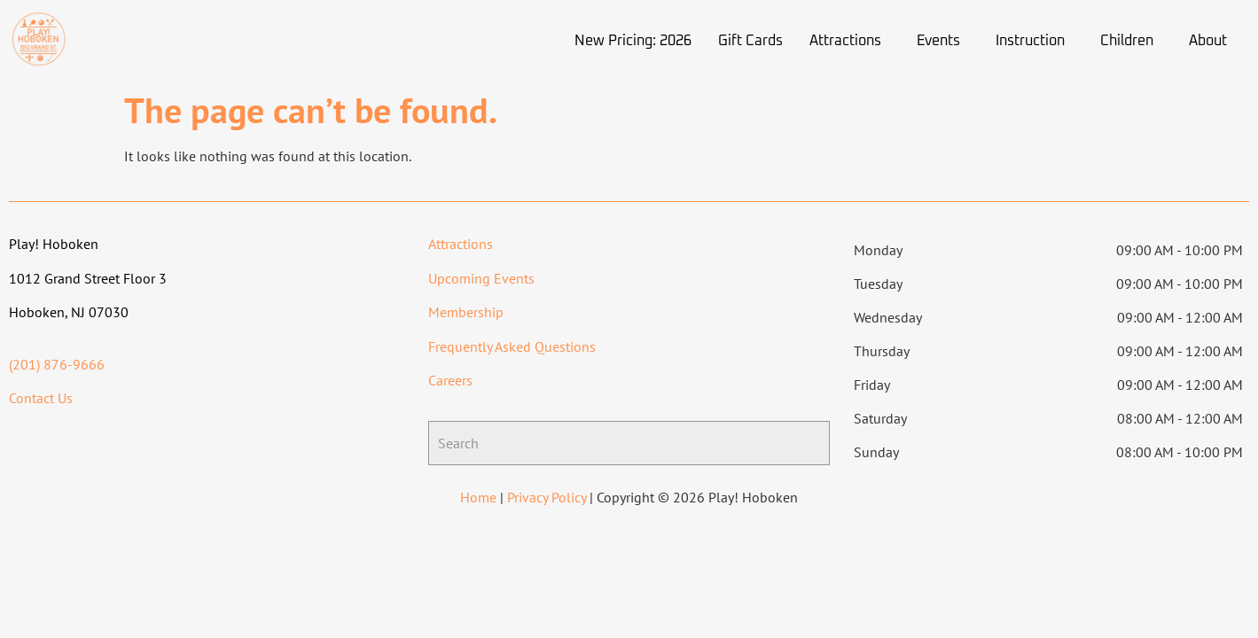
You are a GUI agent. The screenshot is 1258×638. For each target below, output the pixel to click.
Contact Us (41, 398)
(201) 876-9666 (57, 364)
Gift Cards (750, 41)
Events (938, 41)
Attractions (845, 41)
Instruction (1030, 41)
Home (478, 497)
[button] (849, 41)
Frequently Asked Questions (512, 346)
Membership (466, 312)
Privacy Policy (546, 497)
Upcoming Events (481, 278)
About (1208, 41)
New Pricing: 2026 (633, 41)
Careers (450, 380)
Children (1126, 41)
